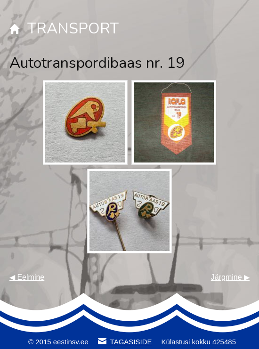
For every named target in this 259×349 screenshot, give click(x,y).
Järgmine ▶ (230, 277)
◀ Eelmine (26, 277)
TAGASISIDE (131, 342)
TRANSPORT (73, 28)
